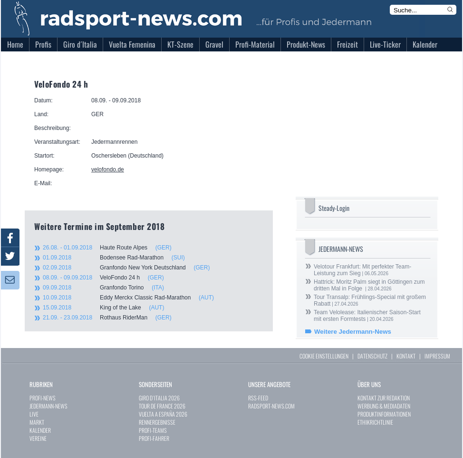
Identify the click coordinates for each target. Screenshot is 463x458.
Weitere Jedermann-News (352, 331)
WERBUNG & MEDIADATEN (383, 406)
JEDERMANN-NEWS (48, 406)
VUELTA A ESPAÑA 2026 (163, 414)
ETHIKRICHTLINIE (375, 422)
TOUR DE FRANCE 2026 (162, 406)
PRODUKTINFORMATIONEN (384, 414)
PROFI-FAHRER (154, 438)
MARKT (36, 422)
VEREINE (38, 438)
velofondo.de (107, 169)
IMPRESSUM (437, 356)
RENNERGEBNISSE (157, 422)
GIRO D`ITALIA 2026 (159, 398)
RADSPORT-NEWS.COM (271, 406)
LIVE (34, 414)
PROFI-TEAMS (153, 430)
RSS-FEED (258, 398)
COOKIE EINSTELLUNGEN (323, 356)
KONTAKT (405, 356)
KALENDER (40, 430)
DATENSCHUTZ (372, 356)
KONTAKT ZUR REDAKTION (383, 398)
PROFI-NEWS (42, 398)
